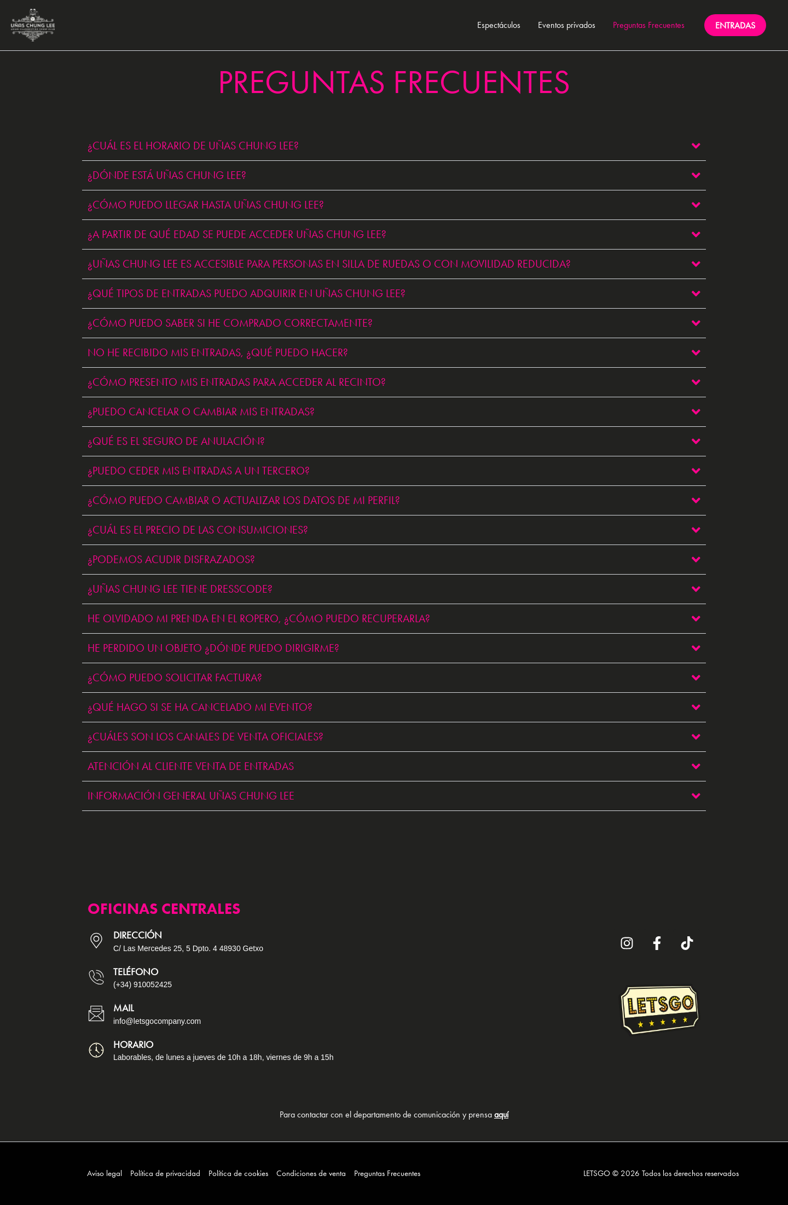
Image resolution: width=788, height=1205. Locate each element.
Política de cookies (238, 1173)
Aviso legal (104, 1173)
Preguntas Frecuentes (649, 25)
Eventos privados (566, 25)
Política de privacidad (165, 1173)
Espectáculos (498, 25)
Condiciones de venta (311, 1173)
